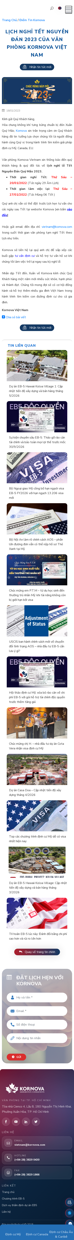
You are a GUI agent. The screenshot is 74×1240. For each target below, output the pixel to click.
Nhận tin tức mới (37, 67)
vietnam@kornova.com (57, 227)
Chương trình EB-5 (13, 1198)
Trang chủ (9, 20)
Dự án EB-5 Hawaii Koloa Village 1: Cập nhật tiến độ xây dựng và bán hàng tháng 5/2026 (36, 391)
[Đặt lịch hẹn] (69, 1202)
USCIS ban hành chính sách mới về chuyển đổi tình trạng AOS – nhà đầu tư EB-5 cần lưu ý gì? (36, 646)
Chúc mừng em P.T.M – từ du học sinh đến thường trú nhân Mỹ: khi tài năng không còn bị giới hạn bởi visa (37, 595)
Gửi (16, 1057)
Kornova (21, 131)
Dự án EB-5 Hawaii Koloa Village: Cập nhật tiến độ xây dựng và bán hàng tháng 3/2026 (38, 887)
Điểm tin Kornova (32, 20)
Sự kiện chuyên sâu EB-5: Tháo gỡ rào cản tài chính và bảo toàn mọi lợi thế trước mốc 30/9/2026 (37, 442)
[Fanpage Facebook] (69, 1213)
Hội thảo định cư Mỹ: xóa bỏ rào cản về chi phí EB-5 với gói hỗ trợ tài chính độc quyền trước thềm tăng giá (37, 697)
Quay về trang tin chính (37, 952)
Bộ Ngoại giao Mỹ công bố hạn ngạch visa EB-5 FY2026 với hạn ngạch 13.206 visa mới (36, 493)
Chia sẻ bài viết (14, 317)
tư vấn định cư (25, 256)
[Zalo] (69, 1223)
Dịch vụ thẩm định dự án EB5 (19, 1205)
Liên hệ (6, 1212)
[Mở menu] (68, 10)
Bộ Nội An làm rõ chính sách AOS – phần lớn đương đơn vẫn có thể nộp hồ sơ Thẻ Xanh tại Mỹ (36, 544)
